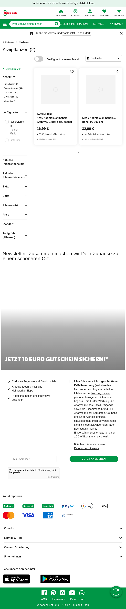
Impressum (58, 599)
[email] (32, 459)
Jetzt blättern (86, 3)
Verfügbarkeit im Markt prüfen (52, 134)
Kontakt (9, 528)
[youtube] (72, 592)
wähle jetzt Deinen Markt (77, 33)
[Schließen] (121, 33)
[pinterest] (53, 592)
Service (98, 24)
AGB (44, 599)
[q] (31, 24)
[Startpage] (10, 13)
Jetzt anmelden (93, 458)
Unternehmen (12, 556)
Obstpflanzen (13, 68)
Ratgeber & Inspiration (71, 24)
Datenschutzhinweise (86, 448)
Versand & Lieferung (17, 547)
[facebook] (44, 592)
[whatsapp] (81, 592)
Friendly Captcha (53, 477)
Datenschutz (77, 599)
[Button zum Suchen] (56, 24)
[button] (5, 24)
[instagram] (62, 592)
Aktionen (116, 24)
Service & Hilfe (13, 537)
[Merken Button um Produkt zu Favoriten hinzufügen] (72, 71)
